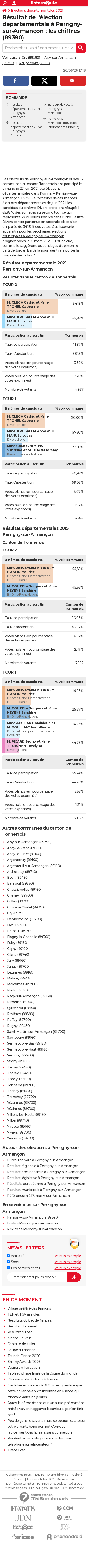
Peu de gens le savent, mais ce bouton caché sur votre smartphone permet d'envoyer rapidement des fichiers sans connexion (47, 1427)
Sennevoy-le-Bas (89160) (27, 1043)
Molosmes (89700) (22, 984)
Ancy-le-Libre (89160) (24, 854)
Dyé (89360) (17, 925)
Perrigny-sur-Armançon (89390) (33, 1217)
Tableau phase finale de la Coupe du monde (43, 1373)
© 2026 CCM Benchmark (67, 1488)
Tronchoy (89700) (21, 1097)
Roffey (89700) (19, 1020)
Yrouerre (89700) (20, 1138)
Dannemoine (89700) (24, 919)
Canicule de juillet (21, 1344)
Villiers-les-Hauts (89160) (26, 1114)
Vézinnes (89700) (21, 1109)
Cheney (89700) (20, 895)
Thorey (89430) (19, 1073)
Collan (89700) (18, 901)
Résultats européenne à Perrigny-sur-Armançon (46, 1184)
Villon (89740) (18, 1120)
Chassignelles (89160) (24, 889)
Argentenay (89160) (22, 860)
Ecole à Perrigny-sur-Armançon (32, 1223)
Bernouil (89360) (20, 883)
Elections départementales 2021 (37, 10)
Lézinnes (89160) (20, 972)
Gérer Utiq (75, 1483)
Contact (18, 1479)
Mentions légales (15, 1488)
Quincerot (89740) (21, 1008)
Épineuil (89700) (20, 931)
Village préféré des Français (29, 1308)
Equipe (39, 1474)
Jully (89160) (16, 960)
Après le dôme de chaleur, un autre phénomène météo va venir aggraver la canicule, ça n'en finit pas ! (46, 1409)
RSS (51, 1479)
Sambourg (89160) (21, 1037)
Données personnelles (20, 1483)
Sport (13, 1262)
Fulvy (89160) (17, 943)
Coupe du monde (21, 1350)
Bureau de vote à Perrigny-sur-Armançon (40, 1160)
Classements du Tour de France (33, 1379)
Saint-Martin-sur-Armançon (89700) (36, 1032)
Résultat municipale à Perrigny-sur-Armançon (44, 1190)
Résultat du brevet (22, 1326)
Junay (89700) (18, 966)
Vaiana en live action (24, 1367)
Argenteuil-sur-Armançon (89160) (34, 866)
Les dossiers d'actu (23, 1268)
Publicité (76, 1474)
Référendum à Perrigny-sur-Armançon (38, 1196)
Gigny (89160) (18, 949)
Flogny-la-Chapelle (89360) (28, 937)
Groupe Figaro (38, 1488)
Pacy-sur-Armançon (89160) (29, 996)
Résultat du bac (20, 1332)
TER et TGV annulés (24, 1314)
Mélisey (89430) (19, 978)
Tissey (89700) (19, 1079)
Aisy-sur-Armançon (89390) (29, 842)
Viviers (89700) (19, 1132)
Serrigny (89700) (20, 1055)
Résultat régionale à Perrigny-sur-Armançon (42, 1166)
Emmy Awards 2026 (24, 1362)
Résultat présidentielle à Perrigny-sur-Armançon (46, 1172)
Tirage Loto (17, 1450)
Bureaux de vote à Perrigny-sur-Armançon (60, 109)
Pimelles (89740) (20, 1002)
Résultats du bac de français (30, 1320)
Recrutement (66, 1479)
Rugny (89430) (19, 1026)
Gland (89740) (18, 955)
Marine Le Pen (19, 1338)
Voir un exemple (68, 1256)
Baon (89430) (17, 877)
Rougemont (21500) (35, 63)
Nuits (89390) (18, 990)
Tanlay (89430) (19, 1067)
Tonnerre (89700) (21, 1085)
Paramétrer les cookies (51, 1483)
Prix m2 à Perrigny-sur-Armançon (34, 1229)
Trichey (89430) (19, 1091)
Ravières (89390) (20, 1014)
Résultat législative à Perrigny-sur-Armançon (43, 1178)
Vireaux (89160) (19, 1126)
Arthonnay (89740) (22, 872)
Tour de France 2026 (24, 1356)
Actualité (15, 1256)
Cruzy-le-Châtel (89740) (26, 907)
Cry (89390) (31, 58)
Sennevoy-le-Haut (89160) (27, 1049)
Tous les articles (37, 1479)
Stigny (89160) (18, 1061)
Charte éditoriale (57, 1474)
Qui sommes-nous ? (19, 1474)
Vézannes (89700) (21, 1103)
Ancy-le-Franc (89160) (24, 848)
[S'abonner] (44, 1277)
